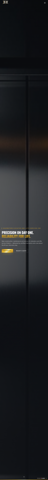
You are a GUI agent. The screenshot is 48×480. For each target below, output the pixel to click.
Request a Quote (21, 250)
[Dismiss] (46, 478)
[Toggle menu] (44, 2)
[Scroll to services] (24, 477)
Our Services (7, 250)
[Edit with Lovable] (41, 478)
